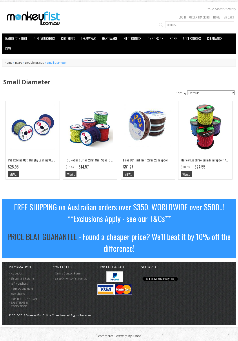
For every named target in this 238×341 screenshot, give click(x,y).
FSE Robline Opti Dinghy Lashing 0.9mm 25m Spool (40, 160)
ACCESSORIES (192, 38)
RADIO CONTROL (16, 38)
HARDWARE (109, 38)
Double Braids (34, 63)
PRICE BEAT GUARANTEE (42, 236)
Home (216, 17)
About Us (17, 273)
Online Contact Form (68, 273)
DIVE (8, 48)
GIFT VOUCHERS (44, 38)
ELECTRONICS (132, 38)
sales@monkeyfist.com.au (71, 278)
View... (13, 174)
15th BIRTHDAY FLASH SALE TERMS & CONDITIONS (24, 302)
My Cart (228, 17)
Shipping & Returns (23, 278)
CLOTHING (68, 38)
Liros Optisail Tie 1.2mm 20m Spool (145, 160)
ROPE (173, 38)
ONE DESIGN (155, 38)
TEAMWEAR (88, 38)
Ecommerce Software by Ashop (119, 336)
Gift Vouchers (19, 283)
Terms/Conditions (22, 289)
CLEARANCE (214, 38)
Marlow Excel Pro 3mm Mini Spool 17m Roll (207, 160)
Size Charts (18, 294)
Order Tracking (199, 17)
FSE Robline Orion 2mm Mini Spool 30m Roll (92, 160)
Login (182, 17)
